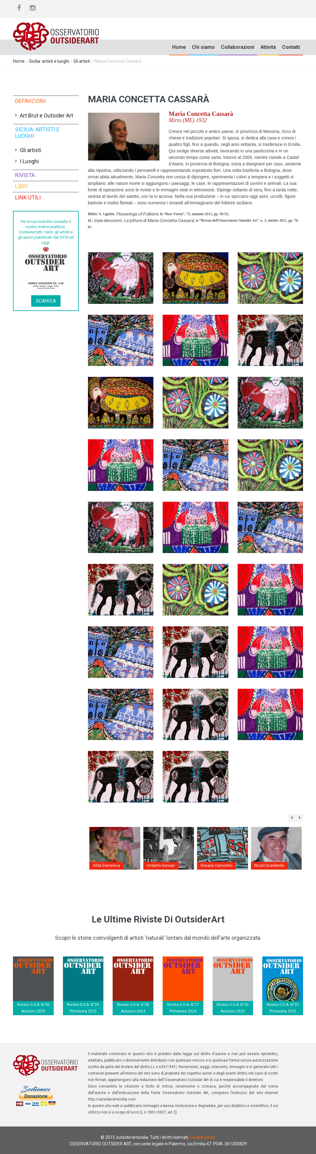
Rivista (25, 175)
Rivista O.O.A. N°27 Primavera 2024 (183, 1008)
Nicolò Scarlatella (269, 865)
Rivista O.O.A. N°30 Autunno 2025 (33, 1008)
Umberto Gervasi (161, 865)
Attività (268, 47)
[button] (124, 136)
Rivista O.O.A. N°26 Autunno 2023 (233, 1008)
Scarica (46, 301)
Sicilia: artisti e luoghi (49, 61)
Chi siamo (203, 47)
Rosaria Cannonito (216, 865)
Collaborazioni (237, 47)
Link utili (28, 197)
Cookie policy (202, 1137)
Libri (21, 186)
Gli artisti (81, 61)
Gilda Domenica (106, 865)
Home (179, 47)
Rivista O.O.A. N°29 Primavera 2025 (83, 1008)
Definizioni (30, 101)
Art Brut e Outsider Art (46, 115)
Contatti (291, 47)
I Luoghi (29, 161)
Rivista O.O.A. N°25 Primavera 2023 (283, 1008)
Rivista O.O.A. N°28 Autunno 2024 (133, 1008)
